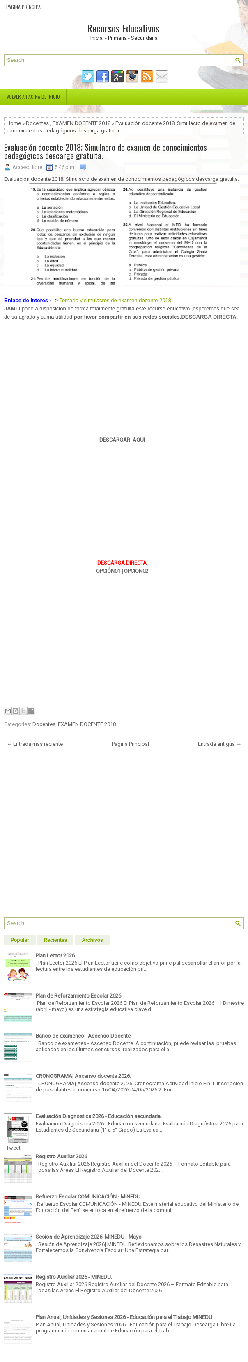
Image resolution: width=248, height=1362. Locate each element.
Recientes (55, 940)
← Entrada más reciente (35, 744)
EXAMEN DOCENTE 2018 (81, 123)
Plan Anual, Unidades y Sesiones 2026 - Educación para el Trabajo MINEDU (124, 1317)
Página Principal (24, 6)
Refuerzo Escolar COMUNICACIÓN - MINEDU (88, 1196)
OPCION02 (136, 571)
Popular (20, 940)
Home (14, 123)
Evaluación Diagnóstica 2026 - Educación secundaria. (99, 1116)
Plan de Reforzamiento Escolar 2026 (78, 996)
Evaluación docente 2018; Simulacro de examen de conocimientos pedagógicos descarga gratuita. (105, 151)
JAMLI (12, 308)
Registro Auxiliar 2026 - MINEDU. (74, 1277)
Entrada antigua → (219, 744)
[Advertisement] (122, 378)
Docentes (37, 123)
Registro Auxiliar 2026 (61, 1156)
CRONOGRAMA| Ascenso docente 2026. (83, 1076)
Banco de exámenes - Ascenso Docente (83, 1036)
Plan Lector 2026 (55, 955)
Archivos (92, 940)
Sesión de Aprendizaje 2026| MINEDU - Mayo (89, 1237)
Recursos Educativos (123, 27)
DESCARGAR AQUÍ (122, 440)
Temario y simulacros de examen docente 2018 (115, 300)
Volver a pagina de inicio (33, 96)
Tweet (13, 1148)
